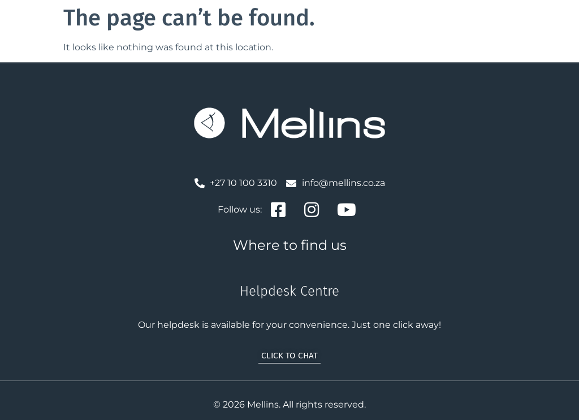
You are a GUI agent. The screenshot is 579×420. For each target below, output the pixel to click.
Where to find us (290, 245)
